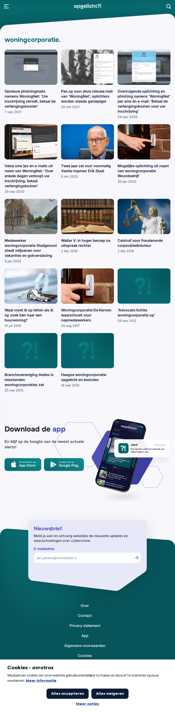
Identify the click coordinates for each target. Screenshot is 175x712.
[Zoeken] (168, 6)
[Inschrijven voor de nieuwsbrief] (136, 558)
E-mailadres (44, 549)
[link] (87, 6)
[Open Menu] (6, 6)
